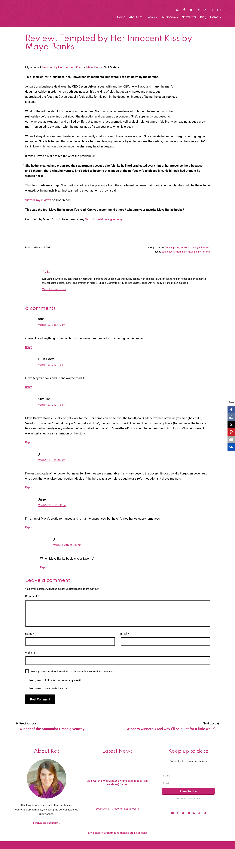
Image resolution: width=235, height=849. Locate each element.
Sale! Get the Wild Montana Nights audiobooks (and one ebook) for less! (117, 782)
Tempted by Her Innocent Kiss (62, 67)
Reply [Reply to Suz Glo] (28, 442)
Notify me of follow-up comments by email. (55, 680)
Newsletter (189, 17)
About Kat (135, 17)
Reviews (205, 247)
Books (150, 17)
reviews (206, 251)
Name (29, 633)
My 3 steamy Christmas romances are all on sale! (117, 832)
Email (124, 633)
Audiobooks (170, 17)
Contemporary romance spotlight (182, 247)
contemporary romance (174, 251)
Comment (32, 596)
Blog (203, 17)
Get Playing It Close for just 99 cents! (117, 808)
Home (121, 17)
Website (30, 652)
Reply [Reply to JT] (28, 487)
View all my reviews (38, 200)
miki (41, 319)
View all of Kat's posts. (54, 289)
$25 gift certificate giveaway (103, 219)
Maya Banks (94, 67)
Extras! (214, 17)
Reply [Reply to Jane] (28, 527)
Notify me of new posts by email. (49, 688)
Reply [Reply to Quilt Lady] (28, 386)
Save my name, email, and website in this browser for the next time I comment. (72, 671)
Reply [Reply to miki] (28, 347)
